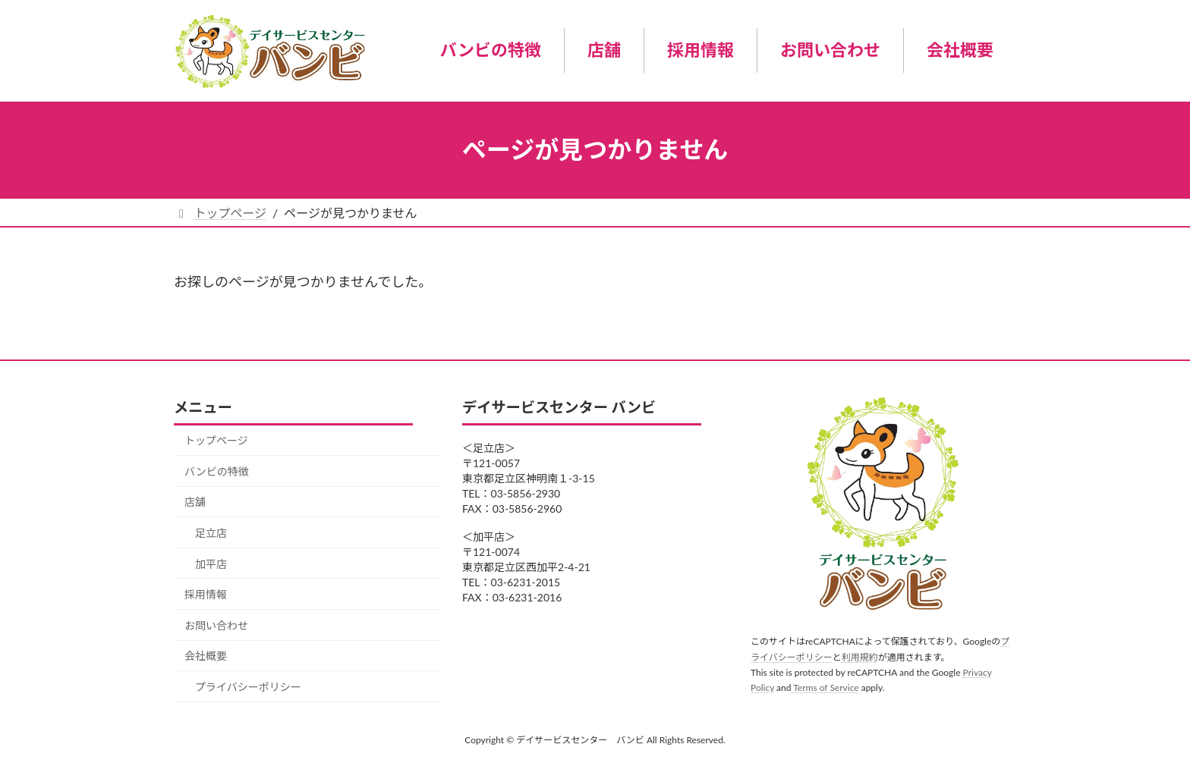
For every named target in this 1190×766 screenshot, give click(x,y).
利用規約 (860, 657)
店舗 (195, 502)
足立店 (211, 532)
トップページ (216, 440)
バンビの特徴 (216, 471)
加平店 (211, 563)
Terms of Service (824, 687)
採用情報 (205, 594)
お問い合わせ (216, 625)
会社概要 (205, 656)
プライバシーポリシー (248, 686)
